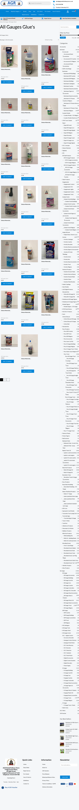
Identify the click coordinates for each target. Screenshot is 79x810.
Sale (34, 11)
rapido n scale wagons (69, 455)
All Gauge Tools (66, 628)
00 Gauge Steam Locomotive (71, 603)
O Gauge (64, 703)
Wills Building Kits (68, 535)
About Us (44, 767)
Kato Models (65, 287)
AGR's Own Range (66, 68)
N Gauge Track (67, 698)
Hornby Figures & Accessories (71, 249)
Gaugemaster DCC (68, 186)
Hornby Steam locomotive (70, 262)
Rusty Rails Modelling (67, 484)
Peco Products (66, 329)
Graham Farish (65, 197)
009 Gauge (65, 610)
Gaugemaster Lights (69, 189)
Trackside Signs (66, 516)
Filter (63, 37)
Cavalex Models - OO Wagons (71, 115)
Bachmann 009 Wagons (69, 78)
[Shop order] (51, 39)
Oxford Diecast (66, 316)
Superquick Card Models (68, 511)
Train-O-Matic (66, 520)
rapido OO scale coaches (70, 457)
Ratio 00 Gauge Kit (68, 470)
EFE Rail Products (66, 155)
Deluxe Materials (66, 148)
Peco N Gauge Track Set (72, 423)
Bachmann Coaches (68, 86)
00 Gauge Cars (67, 583)
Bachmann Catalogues (69, 83)
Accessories (63, 46)
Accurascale (65, 52)
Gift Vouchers (45, 770)
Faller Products (66, 179)
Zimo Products (66, 568)
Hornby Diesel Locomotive (70, 247)
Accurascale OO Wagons (70, 61)
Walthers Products (66, 531)
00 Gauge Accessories (69, 575)
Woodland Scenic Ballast (70, 548)
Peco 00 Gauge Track (70, 356)
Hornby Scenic (67, 256)
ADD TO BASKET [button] (7, 82)
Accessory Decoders (69, 637)
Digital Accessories (68, 658)
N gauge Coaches (68, 678)
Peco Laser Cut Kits (68, 341)
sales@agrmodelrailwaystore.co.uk (64, 1)
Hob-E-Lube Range (68, 545)
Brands (25, 11)
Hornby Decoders (68, 244)
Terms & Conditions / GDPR (49, 783)
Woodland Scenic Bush (69, 550)
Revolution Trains (66, 475)
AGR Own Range (29, 18)
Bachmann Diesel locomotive (71, 88)
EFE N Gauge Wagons (70, 162)
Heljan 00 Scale (66, 232)
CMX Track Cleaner (67, 120)
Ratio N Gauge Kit (68, 472)
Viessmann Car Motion (67, 528)
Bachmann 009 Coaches (69, 76)
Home (7, 11)
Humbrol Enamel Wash (69, 276)
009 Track (66, 620)
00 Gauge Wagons (68, 608)
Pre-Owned (47, 11)
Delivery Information (47, 787)
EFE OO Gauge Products (70, 165)
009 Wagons (67, 622)
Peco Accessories (68, 339)
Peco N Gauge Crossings (73, 399)
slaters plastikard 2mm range (71, 496)
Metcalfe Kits (65, 292)
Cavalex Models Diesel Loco (70, 118)
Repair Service (25, 14)
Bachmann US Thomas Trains (71, 108)
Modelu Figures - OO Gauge (70, 306)
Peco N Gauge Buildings (69, 344)
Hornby (64, 237)
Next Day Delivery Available (69, 18)
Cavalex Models (66, 113)
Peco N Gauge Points (72, 406)
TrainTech (64, 523)
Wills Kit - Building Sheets (70, 538)
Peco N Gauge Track (70, 397)
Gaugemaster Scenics (69, 192)
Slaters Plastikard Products (69, 491)
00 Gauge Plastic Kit (69, 600)
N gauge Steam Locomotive (70, 695)
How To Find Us (56, 11)
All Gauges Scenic (66, 633)
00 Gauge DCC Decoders (70, 590)
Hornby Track (67, 264)
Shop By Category (16, 11)
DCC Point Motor (68, 655)
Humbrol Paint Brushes (69, 281)
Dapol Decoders (68, 135)
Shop (30, 11)
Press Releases (45, 774)
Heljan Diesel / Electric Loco (70, 234)
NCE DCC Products (67, 311)
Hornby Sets (67, 259)
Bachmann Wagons (68, 110)
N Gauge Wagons (68, 700)
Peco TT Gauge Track (69, 430)
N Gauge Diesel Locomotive (70, 683)
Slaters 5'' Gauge (68, 493)
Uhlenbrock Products (67, 525)
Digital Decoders (68, 663)
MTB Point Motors (67, 309)
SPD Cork (64, 508)
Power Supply (67, 665)
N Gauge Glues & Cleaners (70, 690)
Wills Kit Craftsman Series (70, 540)
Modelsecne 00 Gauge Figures (69, 299)
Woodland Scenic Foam (69, 553)
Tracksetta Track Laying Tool (69, 513)
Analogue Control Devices (70, 640)
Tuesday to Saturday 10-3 (62, 7)
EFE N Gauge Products (69, 157)
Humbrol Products (66, 269)
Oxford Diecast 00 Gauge (70, 319)
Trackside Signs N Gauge (70, 518)
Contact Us (41, 14)
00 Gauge (64, 573)
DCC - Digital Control (67, 635)
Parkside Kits (65, 326)
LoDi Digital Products (67, 289)
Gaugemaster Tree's (69, 194)
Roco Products (66, 482)
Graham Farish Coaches (69, 204)
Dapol (63, 123)
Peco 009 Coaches (68, 331)
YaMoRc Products (66, 565)
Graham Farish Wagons (69, 227)
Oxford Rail (66, 324)
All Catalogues (65, 625)
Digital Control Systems (69, 660)
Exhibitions (33, 14)
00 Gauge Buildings (68, 577)
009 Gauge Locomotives (70, 617)
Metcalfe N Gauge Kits (69, 296)
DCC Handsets (67, 653)
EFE (63, 153)
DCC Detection (67, 650)
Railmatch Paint (66, 441)
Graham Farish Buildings (70, 199)
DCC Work (40, 11)
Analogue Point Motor (69, 642)
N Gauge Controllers (69, 680)
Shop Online (26, 767)
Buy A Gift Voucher (11, 787)
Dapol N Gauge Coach (69, 138)
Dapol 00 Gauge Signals (69, 130)
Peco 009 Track (67, 333)
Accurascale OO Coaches (70, 59)
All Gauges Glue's (66, 630)
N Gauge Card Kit (68, 673)
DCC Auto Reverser (68, 645)
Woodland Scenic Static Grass (71, 560)
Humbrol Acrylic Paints (69, 271)
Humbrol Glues (67, 279)
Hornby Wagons (68, 267)
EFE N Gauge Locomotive (71, 160)
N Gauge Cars (67, 675)
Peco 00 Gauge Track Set (73, 389)
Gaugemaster (65, 182)
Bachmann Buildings (69, 81)
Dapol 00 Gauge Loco (69, 127)
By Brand (62, 49)
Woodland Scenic (66, 543)
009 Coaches (67, 612)
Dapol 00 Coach (68, 125)
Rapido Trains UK (66, 450)
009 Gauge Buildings (69, 615)
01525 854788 (59, 4)
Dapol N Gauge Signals (69, 143)
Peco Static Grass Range (70, 351)
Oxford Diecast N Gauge (70, 321)
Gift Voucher (63, 713)
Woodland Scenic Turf (69, 563)
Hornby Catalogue (68, 239)
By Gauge (6, 22)
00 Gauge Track (68, 605)
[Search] (77, 27)
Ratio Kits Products (67, 467)
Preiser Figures (66, 436)
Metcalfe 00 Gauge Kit (69, 294)
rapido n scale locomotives (70, 452)
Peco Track (66, 354)
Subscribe (65, 777)
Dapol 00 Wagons (68, 132)
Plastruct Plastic (66, 433)
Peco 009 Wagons (68, 336)
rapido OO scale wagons (70, 465)
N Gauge (64, 668)
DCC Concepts (66, 145)
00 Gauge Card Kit (68, 580)
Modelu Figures (66, 304)
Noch (63, 314)
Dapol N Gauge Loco (69, 140)
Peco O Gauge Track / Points (71, 349)
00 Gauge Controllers (69, 588)
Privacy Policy (45, 780)
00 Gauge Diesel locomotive (70, 593)
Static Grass (65, 707)
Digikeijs (64, 150)
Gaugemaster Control (69, 184)
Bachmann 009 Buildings (70, 73)
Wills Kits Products (67, 533)
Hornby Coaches (68, 242)
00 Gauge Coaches (68, 585)
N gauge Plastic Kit (68, 692)
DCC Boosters (67, 647)
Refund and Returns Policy (48, 777)
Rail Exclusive (65, 438)
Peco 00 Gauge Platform (73, 368)
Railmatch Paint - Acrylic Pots (71, 443)
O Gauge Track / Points (69, 705)
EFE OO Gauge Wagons (71, 172)
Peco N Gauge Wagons (69, 346)
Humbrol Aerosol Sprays (70, 274)
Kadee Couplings (66, 284)
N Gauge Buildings (68, 670)
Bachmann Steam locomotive (71, 96)
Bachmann (64, 71)
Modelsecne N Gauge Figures (69, 301)
